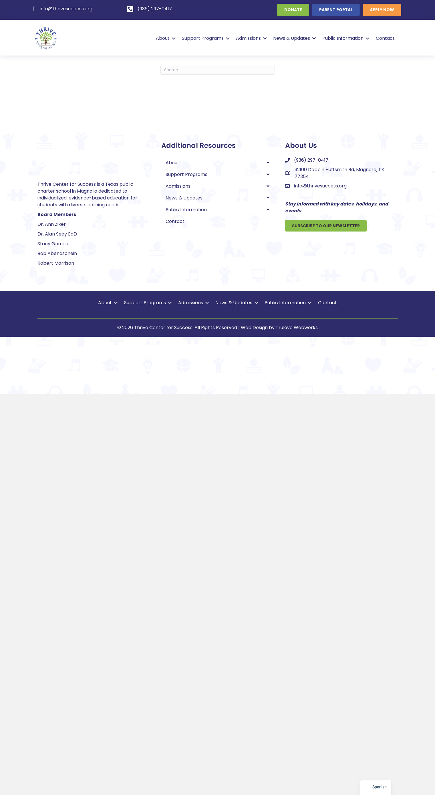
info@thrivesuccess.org (320, 186)
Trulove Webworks (297, 728)
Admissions (247, 38)
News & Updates (290, 38)
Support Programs (202, 38)
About (162, 38)
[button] (173, 38)
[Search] (217, 70)
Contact (384, 38)
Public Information (342, 38)
